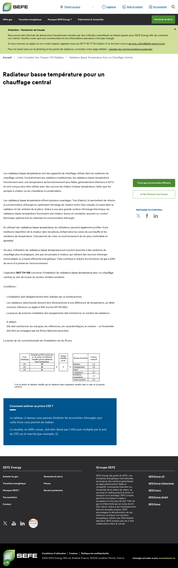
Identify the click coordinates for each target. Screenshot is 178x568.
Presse (47, 483)
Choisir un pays (72, 7)
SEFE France (155, 490)
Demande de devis (163, 19)
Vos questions (10, 497)
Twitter (138, 215)
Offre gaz (7, 19)
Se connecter (158, 7)
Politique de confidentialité (95, 553)
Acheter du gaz (10, 476)
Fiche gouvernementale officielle (154, 182)
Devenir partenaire (53, 490)
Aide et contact (132, 7)
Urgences (109, 7)
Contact (7, 504)
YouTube (13, 523)
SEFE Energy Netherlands (161, 483)
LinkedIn (155, 215)
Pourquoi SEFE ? (11, 490)
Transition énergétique (30, 19)
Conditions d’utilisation (54, 553)
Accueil (7, 57)
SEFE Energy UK (157, 476)
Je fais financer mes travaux (154, 194)
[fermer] (175, 28)
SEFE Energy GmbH (158, 497)
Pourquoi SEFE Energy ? (60, 19)
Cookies (73, 553)
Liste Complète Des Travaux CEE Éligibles (40, 57)
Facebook (147, 215)
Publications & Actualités (91, 19)
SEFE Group (154, 504)
